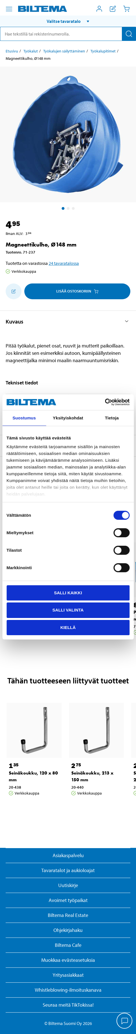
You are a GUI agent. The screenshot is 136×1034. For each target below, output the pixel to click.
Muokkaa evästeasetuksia (68, 960)
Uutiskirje (68, 885)
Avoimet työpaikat (68, 900)
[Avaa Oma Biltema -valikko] (99, 9)
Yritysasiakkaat (68, 975)
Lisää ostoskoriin (77, 291)
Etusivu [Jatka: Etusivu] (12, 51)
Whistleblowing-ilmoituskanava (68, 990)
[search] (68, 34)
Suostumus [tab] (24, 417)
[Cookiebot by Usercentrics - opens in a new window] (104, 402)
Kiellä (67, 627)
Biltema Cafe (68, 945)
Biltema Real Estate (68, 915)
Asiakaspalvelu (68, 855)
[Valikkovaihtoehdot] (9, 9)
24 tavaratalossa (64, 263)
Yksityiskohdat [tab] (68, 417)
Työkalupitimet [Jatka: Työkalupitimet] (103, 51)
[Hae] (129, 34)
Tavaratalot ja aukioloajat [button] (68, 870)
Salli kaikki (68, 592)
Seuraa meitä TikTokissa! (68, 1005)
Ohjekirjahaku (68, 930)
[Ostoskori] (126, 9)
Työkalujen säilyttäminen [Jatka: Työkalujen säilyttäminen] (64, 51)
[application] (124, 1021)
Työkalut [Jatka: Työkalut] (30, 51)
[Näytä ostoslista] (113, 9)
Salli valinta (67, 610)
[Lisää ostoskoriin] (13, 291)
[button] (68, 21)
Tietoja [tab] (112, 417)
